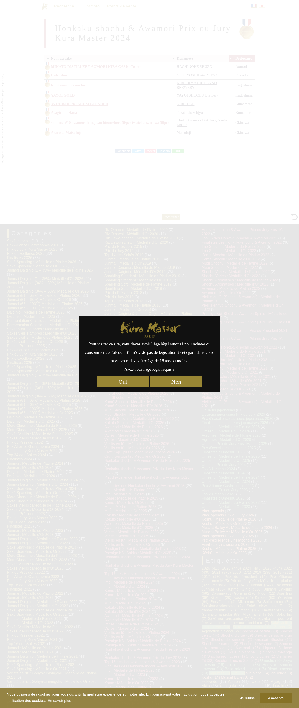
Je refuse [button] (247, 698)
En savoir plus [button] (59, 701)
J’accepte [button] (276, 698)
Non (176, 382)
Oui (123, 382)
